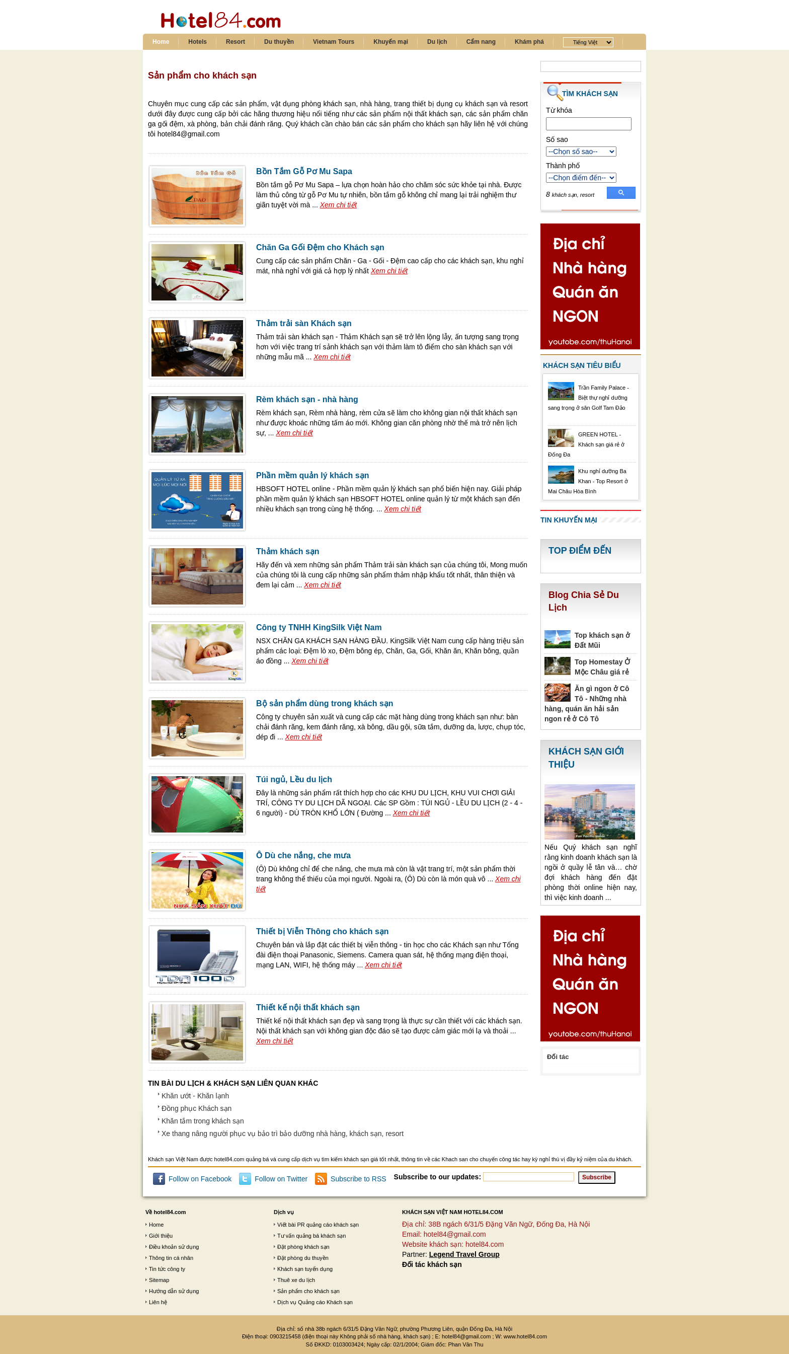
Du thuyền (279, 41)
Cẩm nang (481, 41)
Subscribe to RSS (358, 1179)
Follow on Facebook (200, 1179)
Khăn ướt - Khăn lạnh (195, 1096)
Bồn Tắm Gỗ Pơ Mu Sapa (304, 171)
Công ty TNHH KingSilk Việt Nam (319, 627)
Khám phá (529, 41)
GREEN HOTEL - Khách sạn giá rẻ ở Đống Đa (586, 444)
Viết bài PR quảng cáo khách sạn (318, 1225)
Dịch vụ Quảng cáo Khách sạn (315, 1302)
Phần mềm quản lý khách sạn (312, 475)
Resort (235, 41)
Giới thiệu (161, 1236)
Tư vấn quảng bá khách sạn (311, 1236)
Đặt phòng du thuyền (303, 1258)
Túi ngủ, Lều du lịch (294, 779)
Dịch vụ (284, 1212)
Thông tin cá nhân (171, 1258)
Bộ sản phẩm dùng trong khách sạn (324, 703)
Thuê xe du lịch (296, 1280)
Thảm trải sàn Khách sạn (304, 323)
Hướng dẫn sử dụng (174, 1291)
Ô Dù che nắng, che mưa (303, 855)
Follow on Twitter (281, 1179)
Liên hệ (158, 1302)
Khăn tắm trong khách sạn (203, 1121)
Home (160, 41)
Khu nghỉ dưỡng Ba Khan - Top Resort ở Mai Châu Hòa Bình (588, 481)
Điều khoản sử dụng (174, 1247)
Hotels (197, 41)
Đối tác (558, 1057)
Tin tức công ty (167, 1269)
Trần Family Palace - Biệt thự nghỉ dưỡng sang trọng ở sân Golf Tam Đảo (588, 398)
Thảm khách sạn (288, 551)
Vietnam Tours (333, 41)
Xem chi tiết (338, 205)
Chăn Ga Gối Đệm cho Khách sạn (320, 247)
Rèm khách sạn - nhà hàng (307, 399)
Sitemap (159, 1280)
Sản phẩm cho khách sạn (308, 1291)
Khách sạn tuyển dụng (305, 1269)
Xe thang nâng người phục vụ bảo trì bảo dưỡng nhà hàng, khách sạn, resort (283, 1134)
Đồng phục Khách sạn (196, 1108)
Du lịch (437, 41)
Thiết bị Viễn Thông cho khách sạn (322, 931)
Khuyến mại (390, 41)
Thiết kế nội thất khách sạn (308, 1007)
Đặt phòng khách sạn (303, 1247)
